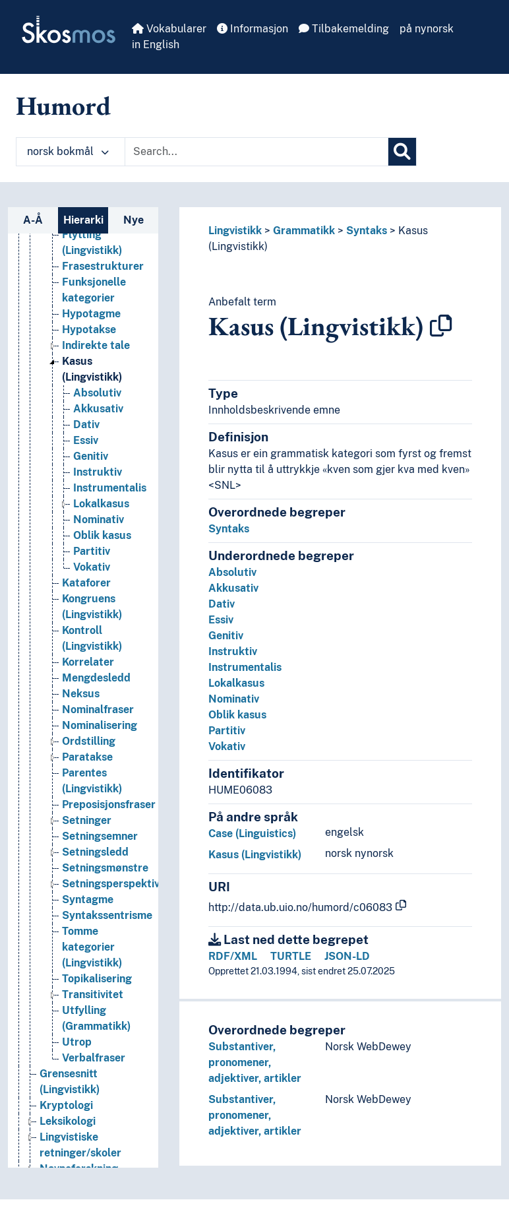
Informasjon (252, 28)
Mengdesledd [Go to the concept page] (96, 684)
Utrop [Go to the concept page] (77, 1048)
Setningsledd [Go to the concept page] (95, 858)
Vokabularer (169, 28)
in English (155, 44)
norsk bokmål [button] (68, 151)
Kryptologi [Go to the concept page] (66, 1111)
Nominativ (233, 699)
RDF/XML (232, 956)
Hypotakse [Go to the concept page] (89, 335)
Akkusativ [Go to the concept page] (98, 414)
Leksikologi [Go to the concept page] (68, 1127)
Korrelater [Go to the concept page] (88, 668)
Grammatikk (304, 230)
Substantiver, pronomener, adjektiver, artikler (254, 1062)
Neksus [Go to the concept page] (81, 699)
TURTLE (290, 956)
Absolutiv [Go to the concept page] (97, 399)
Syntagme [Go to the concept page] (87, 905)
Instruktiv (232, 651)
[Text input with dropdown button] (256, 151)
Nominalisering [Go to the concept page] (99, 731)
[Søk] (402, 151)
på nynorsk (427, 28)
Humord (63, 105)
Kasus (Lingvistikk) (254, 854)
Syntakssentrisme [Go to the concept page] (107, 921)
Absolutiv (232, 572)
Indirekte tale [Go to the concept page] (96, 351)
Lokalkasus (236, 683)
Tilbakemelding (344, 28)
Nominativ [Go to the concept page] (98, 525)
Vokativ (226, 746)
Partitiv (226, 730)
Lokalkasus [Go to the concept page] (101, 509)
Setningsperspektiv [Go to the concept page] (111, 889)
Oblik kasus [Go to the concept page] (102, 541)
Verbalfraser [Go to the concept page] (93, 1063)
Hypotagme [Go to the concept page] (91, 319)
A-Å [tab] (33, 220)
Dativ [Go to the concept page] (86, 430)
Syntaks (366, 230)
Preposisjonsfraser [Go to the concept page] (109, 810)
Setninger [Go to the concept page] (86, 826)
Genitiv (225, 635)
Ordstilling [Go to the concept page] (88, 747)
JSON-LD (347, 956)
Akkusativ (233, 588)
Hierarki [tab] (83, 220)
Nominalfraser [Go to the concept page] (98, 715)
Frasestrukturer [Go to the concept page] (103, 272)
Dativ (221, 604)
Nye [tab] (133, 220)
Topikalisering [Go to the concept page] (97, 984)
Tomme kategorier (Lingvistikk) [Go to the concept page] (92, 953)
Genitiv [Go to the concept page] (90, 462)
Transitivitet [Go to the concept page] (92, 1000)
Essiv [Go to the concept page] (85, 446)
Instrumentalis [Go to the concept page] (109, 494)
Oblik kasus (237, 715)
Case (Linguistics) (252, 833)
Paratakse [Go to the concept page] (87, 763)
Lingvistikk (235, 230)
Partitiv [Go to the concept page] (91, 557)
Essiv (220, 620)
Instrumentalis (245, 667)
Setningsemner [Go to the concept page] (100, 842)
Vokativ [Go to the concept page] (91, 573)
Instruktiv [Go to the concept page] (97, 478)
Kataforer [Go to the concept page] (86, 589)
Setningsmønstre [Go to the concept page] (105, 874)
